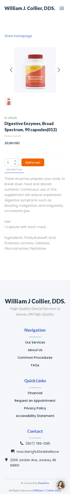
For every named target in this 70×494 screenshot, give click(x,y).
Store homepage (18, 36)
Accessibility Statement (35, 416)
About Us (35, 350)
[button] (15, 160)
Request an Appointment (35, 400)
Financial (35, 393)
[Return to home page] (29, 8)
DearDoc (43, 483)
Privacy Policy (35, 408)
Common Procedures (35, 357)
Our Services (35, 342)
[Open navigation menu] (62, 8)
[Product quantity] (10, 162)
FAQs (35, 365)
